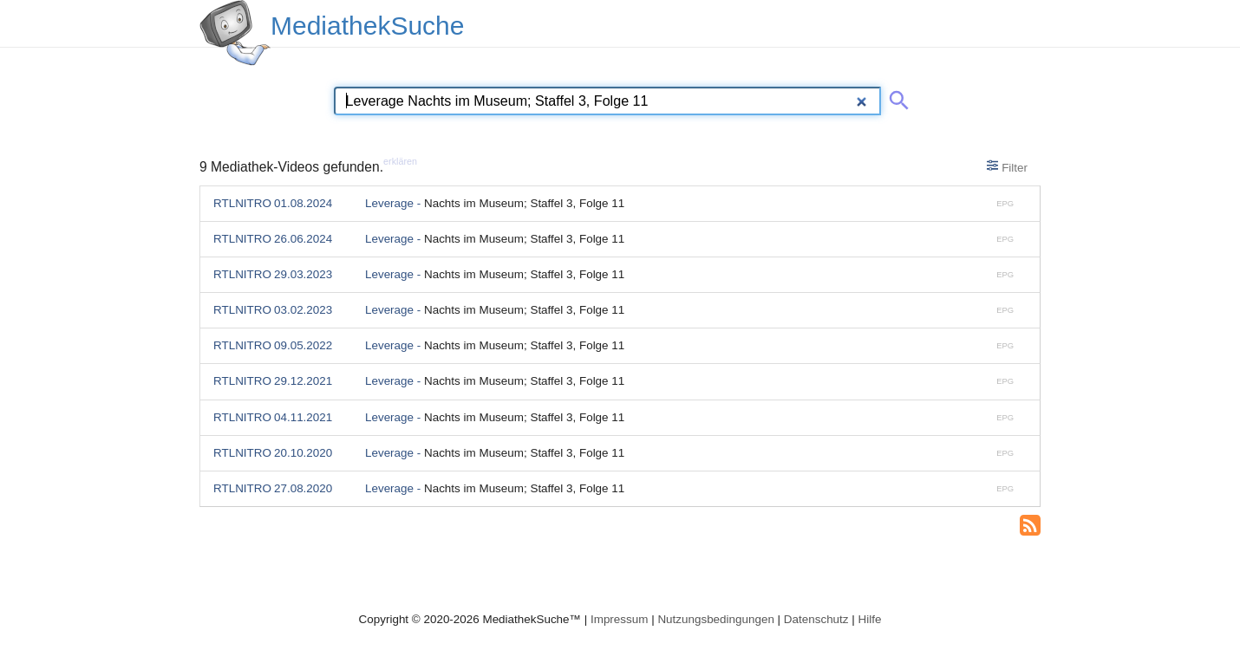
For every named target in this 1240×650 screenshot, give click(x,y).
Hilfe (870, 619)
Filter (1007, 166)
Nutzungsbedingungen (715, 619)
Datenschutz (816, 619)
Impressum (619, 619)
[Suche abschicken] (895, 97)
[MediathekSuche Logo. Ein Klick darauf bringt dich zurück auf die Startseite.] (235, 33)
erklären (400, 161)
